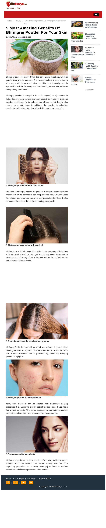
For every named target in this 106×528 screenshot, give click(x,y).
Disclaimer (31, 478)
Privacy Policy (45, 478)
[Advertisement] (37, 129)
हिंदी (18, 8)
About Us (10, 478)
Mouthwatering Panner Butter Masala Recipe (91, 24)
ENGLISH (10, 8)
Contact (20, 478)
